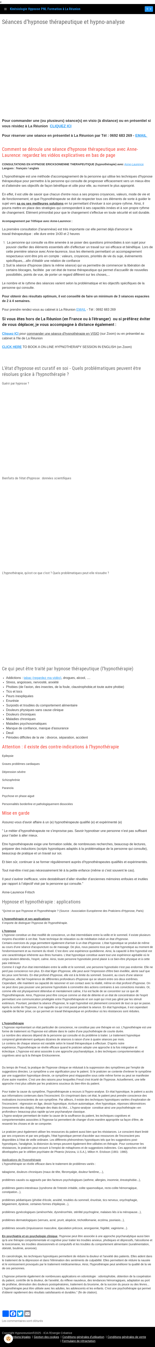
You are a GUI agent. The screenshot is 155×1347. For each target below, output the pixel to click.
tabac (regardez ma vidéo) (42, 678)
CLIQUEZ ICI (60, 126)
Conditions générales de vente (127, 1337)
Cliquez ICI (10, 333)
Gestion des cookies (46, 1337)
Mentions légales (20, 1337)
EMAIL (141, 136)
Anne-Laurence (134, 164)
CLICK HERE (12, 347)
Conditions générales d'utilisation (83, 1337)
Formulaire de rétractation (78, 1341)
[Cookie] (8, 1338)
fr (147, 9)
